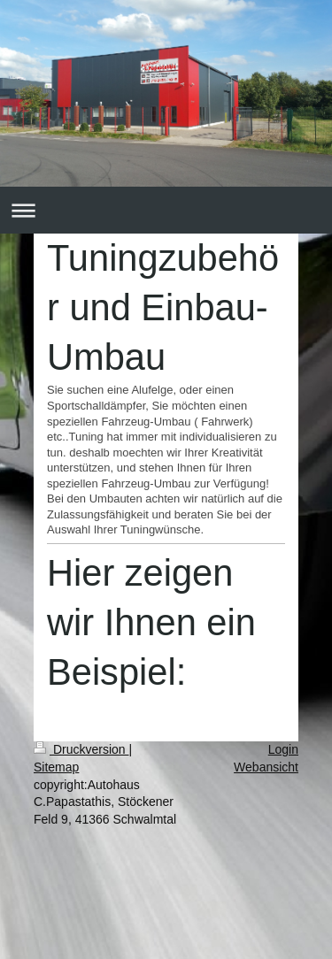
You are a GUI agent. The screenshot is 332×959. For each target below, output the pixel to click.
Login (283, 749)
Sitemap (56, 767)
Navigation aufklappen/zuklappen (166, 210)
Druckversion (81, 749)
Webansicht (266, 767)
